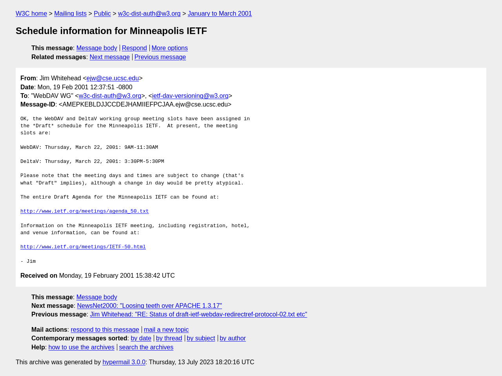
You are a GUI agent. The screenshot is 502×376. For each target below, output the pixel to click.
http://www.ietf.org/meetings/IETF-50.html (83, 247)
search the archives (146, 347)
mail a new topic (166, 329)
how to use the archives (82, 347)
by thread (169, 338)
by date (141, 338)
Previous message (160, 57)
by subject (201, 338)
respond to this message (105, 329)
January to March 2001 (220, 13)
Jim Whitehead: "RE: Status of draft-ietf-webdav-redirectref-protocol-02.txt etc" (198, 314)
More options (170, 48)
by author (233, 338)
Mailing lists (70, 13)
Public (102, 13)
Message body (96, 48)
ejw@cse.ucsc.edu (113, 78)
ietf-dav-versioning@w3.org (190, 95)
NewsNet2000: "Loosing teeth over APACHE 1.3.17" (149, 305)
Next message (110, 57)
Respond (134, 48)
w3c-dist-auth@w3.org (149, 13)
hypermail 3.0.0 (123, 362)
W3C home (31, 13)
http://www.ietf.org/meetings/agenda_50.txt (84, 211)
